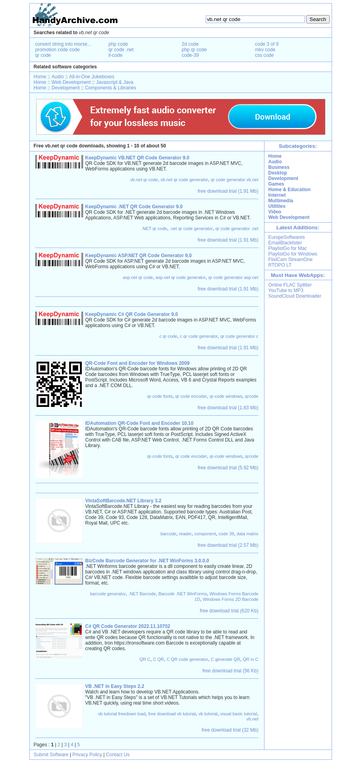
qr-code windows (226, 396)
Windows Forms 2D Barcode (231, 599)
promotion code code (57, 49)
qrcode (252, 396)
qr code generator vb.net (235, 179)
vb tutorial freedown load (122, 713)
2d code (190, 44)
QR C (145, 659)
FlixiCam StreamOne (290, 259)
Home (40, 76)
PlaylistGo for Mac (287, 248)
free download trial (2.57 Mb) (228, 545)
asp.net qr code (138, 277)
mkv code (265, 49)
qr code (43, 55)
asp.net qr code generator (181, 277)
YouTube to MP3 (286, 290)
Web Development (71, 82)
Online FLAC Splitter (290, 285)
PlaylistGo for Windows (292, 254)
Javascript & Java (114, 82)
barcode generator (108, 593)
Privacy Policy (87, 754)
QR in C (250, 659)
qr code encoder (191, 396)
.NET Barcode (142, 593)
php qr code (194, 49)
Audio (58, 76)
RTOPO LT (280, 265)
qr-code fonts (160, 396)
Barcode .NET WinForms (182, 593)
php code (118, 44)
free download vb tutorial (172, 713)
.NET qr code (154, 228)
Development (66, 88)
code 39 (226, 533)
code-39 (190, 55)
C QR (158, 659)
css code (264, 55)
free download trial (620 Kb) (229, 611)
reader (185, 533)
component (205, 533)
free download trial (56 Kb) (231, 671)
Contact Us (117, 754)
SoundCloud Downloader (294, 296)
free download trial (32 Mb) (230, 730)
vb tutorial (208, 713)
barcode (168, 533)
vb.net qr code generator (184, 179)
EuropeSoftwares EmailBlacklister (286, 240)
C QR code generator (187, 659)
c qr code (168, 336)
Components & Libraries (110, 88)
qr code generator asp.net (233, 277)
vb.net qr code (144, 179)
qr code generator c (239, 336)
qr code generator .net (236, 228)
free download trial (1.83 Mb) (228, 408)
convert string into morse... (63, 44)
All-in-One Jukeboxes (91, 76)
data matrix (247, 533)
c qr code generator (199, 336)
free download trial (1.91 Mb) (228, 191)
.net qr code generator (191, 228)
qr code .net (120, 49)
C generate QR (225, 659)
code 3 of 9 (266, 44)
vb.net (253, 719)
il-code (115, 55)
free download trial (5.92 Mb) (228, 468)
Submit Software (51, 754)
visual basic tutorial (238, 713)
